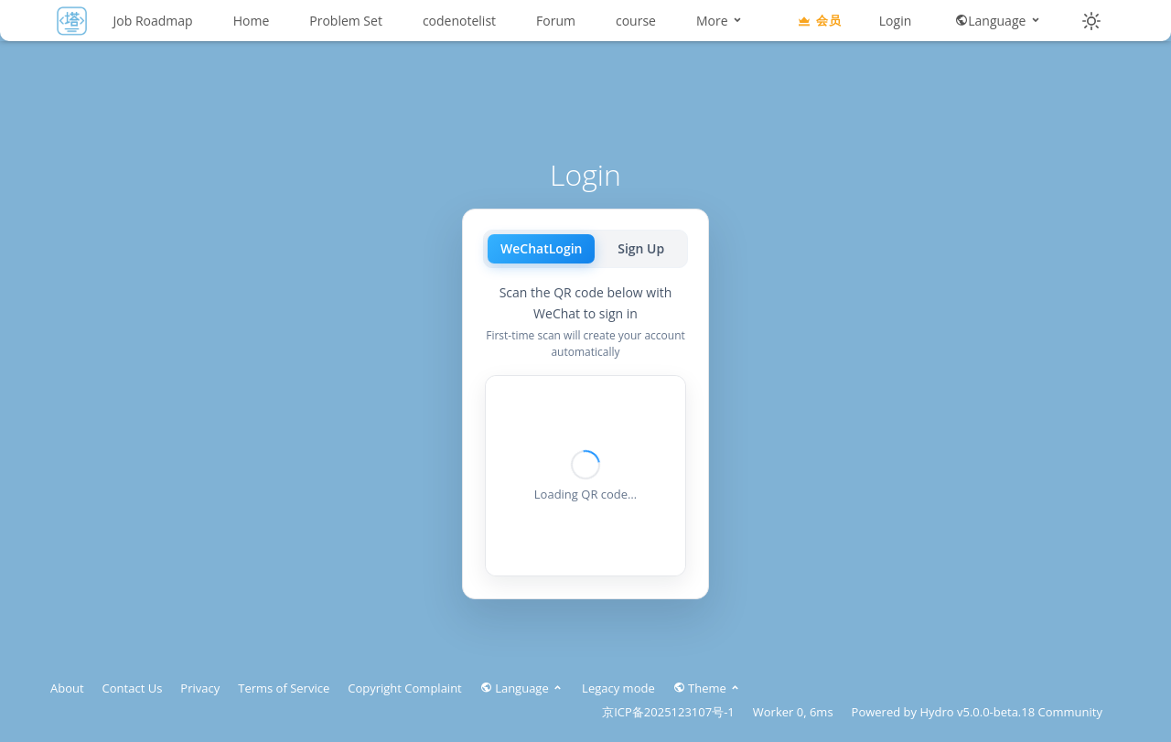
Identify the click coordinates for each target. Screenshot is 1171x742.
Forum (555, 20)
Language (998, 20)
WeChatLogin (541, 248)
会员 (819, 20)
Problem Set (345, 20)
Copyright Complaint (405, 688)
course (636, 20)
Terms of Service (283, 688)
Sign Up (641, 248)
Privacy (200, 688)
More (720, 20)
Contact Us (132, 688)
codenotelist (459, 20)
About (67, 688)
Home (251, 20)
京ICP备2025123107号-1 (668, 712)
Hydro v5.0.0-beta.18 (977, 712)
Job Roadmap (153, 20)
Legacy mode (618, 688)
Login (895, 20)
